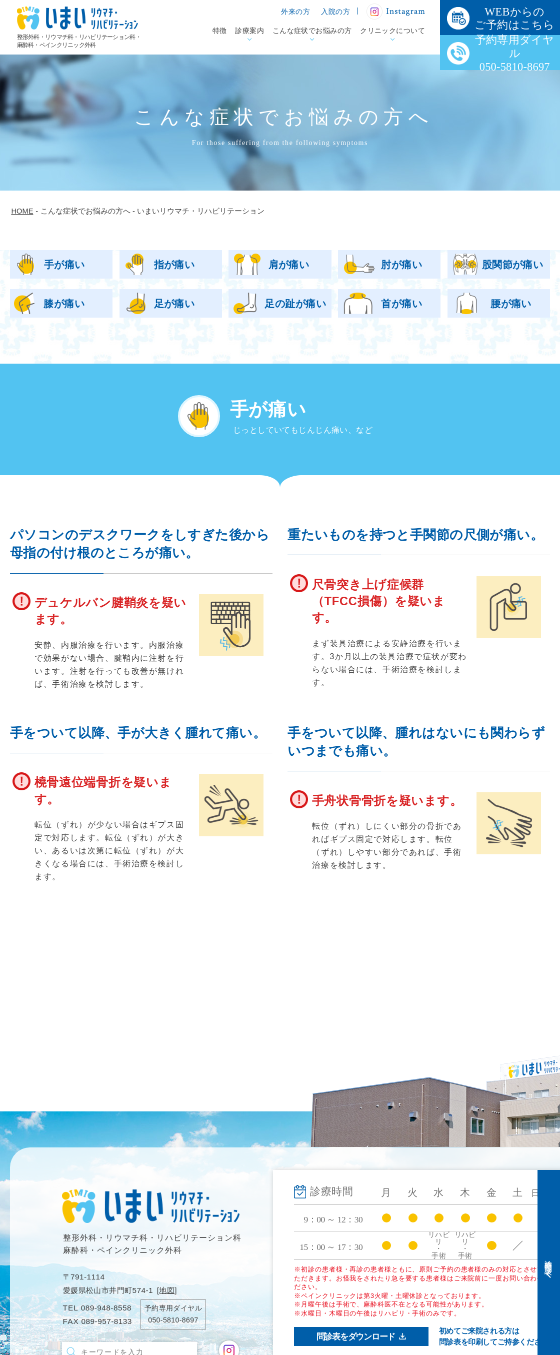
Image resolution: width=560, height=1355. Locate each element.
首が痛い (401, 303)
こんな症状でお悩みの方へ (358, 1303)
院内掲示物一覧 (458, 1269)
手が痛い (64, 264)
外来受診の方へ (458, 1193)
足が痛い (174, 303)
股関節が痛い (513, 264)
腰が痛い (511, 303)
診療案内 (249, 31)
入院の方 (335, 12)
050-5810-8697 (173, 1320)
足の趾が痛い (295, 303)
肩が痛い (289, 264)
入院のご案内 (454, 1211)
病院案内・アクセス (351, 1339)
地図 (166, 1290)
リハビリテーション (351, 1278)
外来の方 (295, 12)
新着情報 (445, 1251)
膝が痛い (64, 303)
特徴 (219, 31)
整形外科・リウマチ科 (355, 1229)
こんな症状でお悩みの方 (312, 31)
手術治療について (347, 1245)
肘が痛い (401, 264)
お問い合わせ (454, 1287)
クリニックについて (392, 31)
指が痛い (174, 264)
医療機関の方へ (458, 1229)
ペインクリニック (347, 1262)
